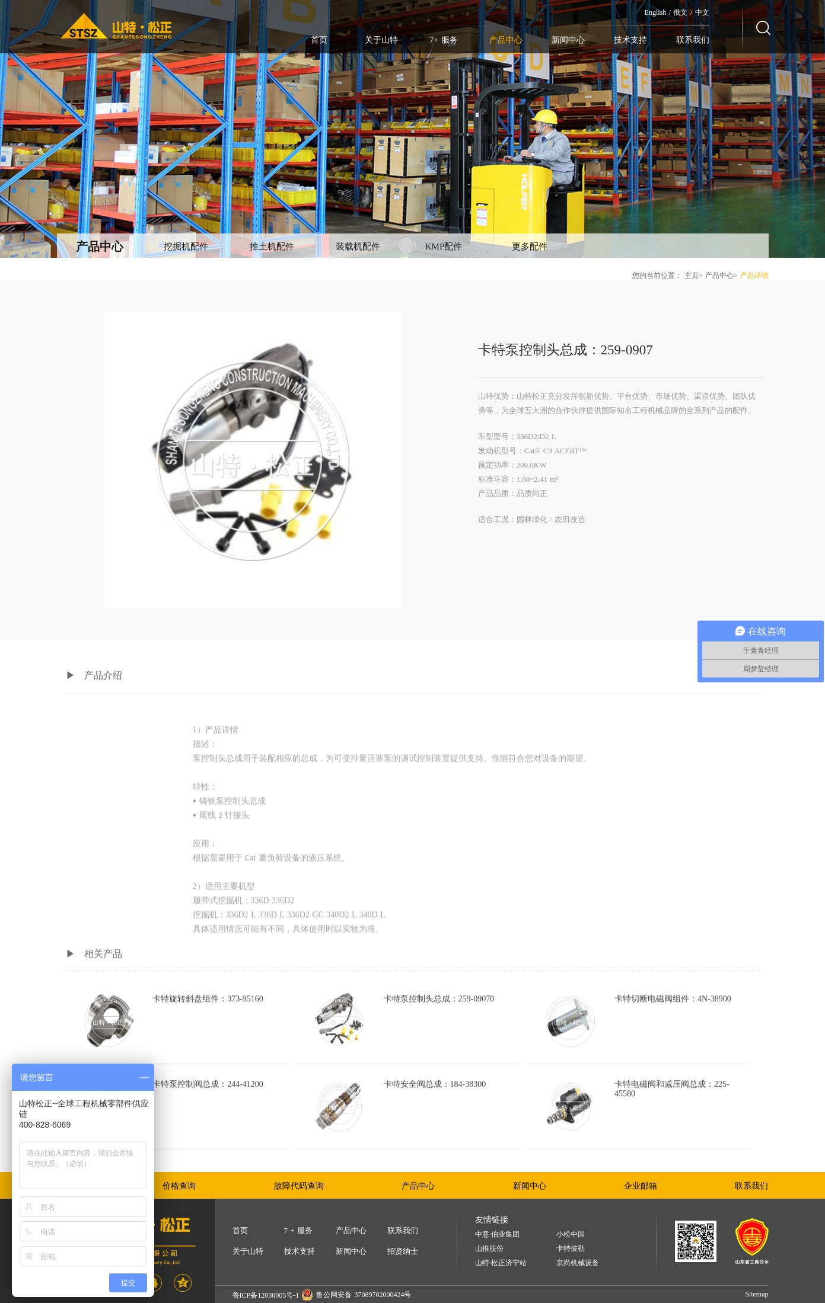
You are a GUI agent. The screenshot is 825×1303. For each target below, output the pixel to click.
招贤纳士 (402, 1251)
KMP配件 (444, 246)
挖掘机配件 (186, 246)
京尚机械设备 (577, 1263)
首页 (319, 40)
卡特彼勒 (570, 1249)
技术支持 (630, 40)
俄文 (680, 12)
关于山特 (381, 40)
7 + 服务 (298, 1230)
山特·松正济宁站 (501, 1263)
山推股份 (489, 1249)
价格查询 (179, 1186)
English (656, 12)
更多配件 (529, 246)
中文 (702, 12)
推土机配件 (272, 246)
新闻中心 (568, 40)
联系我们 (692, 40)
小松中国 (570, 1234)
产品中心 (506, 40)
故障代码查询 (299, 1186)
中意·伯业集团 (497, 1234)
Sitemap (756, 1294)
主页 (691, 275)
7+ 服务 (443, 40)
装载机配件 (358, 246)
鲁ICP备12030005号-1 (266, 1295)
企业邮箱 (640, 1186)
